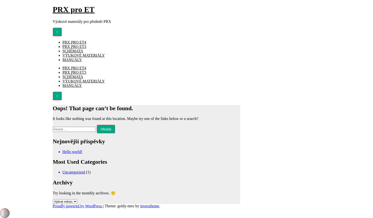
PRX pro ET (74, 9)
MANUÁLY (72, 60)
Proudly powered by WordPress (78, 206)
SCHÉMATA (73, 51)
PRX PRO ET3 (74, 47)
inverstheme (149, 206)
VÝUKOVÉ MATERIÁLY (84, 55)
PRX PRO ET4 (74, 42)
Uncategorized (74, 172)
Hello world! (72, 152)
